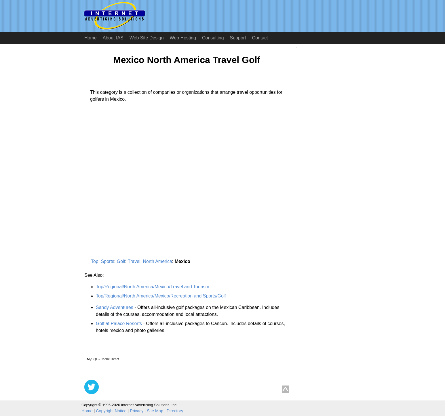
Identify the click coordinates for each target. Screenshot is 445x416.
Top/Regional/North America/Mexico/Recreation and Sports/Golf (161, 295)
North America (157, 261)
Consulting (213, 37)
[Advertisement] (132, 160)
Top (94, 261)
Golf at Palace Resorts (119, 323)
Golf (121, 261)
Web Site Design (147, 37)
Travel (134, 261)
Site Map (155, 411)
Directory (175, 411)
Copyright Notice (111, 411)
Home (90, 37)
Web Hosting (183, 37)
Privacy (136, 411)
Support (238, 37)
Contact (260, 37)
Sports (107, 261)
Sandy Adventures (114, 307)
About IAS (113, 37)
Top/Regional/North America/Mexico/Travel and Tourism (152, 286)
